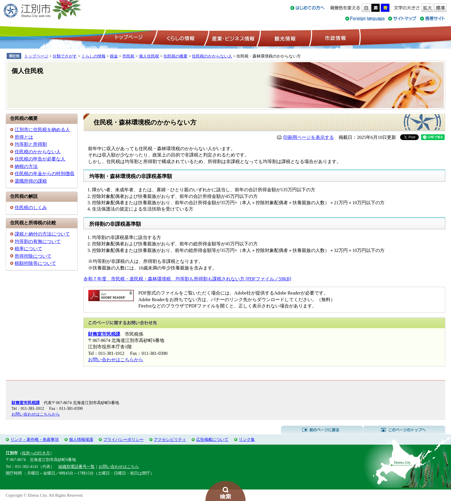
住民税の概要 (175, 56)
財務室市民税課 (104, 334)
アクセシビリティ (170, 439)
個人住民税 (149, 56)
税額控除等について (35, 263)
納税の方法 (26, 166)
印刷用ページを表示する (308, 137)
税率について (28, 248)
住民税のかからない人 (212, 56)
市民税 (128, 56)
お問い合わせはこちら (119, 466)
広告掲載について (212, 439)
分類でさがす (65, 56)
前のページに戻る (322, 430)
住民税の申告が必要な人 (40, 158)
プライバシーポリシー (123, 439)
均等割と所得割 (31, 144)
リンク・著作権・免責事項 (34, 439)
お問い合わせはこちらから (115, 359)
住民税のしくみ (31, 207)
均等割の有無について (38, 241)
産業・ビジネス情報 (232, 37)
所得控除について (33, 256)
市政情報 (335, 37)
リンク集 (247, 439)
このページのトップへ (404, 430)
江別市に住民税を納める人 (42, 129)
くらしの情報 (180, 37)
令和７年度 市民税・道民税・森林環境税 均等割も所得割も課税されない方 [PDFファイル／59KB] (187, 278)
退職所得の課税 (31, 181)
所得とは (24, 137)
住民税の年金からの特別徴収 (44, 173)
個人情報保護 (81, 439)
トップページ (128, 37)
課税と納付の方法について (42, 234)
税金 (114, 56)
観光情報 (284, 37)
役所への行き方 (36, 453)
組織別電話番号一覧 (76, 466)
